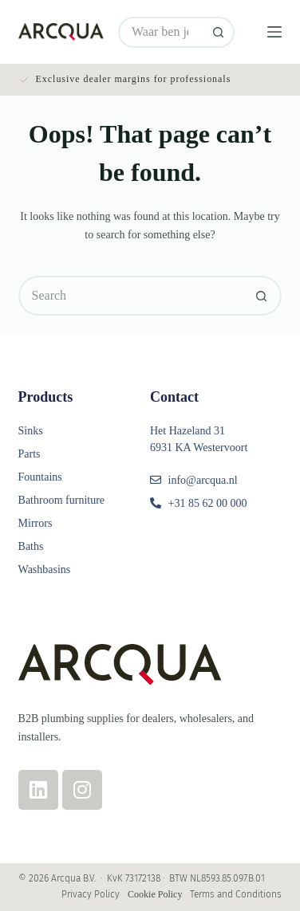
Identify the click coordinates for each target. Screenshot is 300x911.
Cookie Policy (155, 894)
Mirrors (35, 523)
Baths (31, 546)
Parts (29, 454)
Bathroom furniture (61, 500)
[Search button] (219, 32)
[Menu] (274, 32)
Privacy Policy (90, 894)
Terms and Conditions (236, 894)
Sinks (30, 431)
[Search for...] (160, 32)
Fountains (40, 477)
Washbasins (44, 569)
